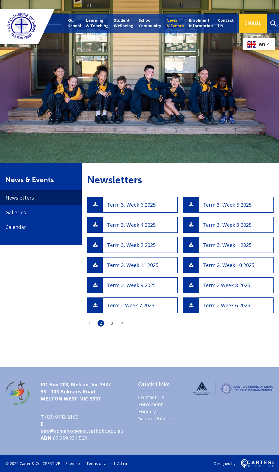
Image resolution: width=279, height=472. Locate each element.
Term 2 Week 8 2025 (226, 285)
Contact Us (226, 23)
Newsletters (19, 197)
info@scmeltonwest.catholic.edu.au (82, 431)
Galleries (15, 212)
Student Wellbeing (124, 23)
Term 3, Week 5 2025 (227, 204)
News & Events (175, 23)
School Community (150, 23)
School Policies (155, 418)
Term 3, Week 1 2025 (227, 245)
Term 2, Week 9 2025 (131, 285)
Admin (122, 463)
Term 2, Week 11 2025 (132, 265)
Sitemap (72, 463)
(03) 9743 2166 (61, 417)
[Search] (273, 23)
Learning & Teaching (97, 23)
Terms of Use (98, 463)
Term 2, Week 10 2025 (228, 265)
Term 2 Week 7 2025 (130, 305)
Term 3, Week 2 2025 (131, 245)
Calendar (15, 227)
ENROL (252, 23)
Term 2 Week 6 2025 (226, 305)
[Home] (17, 403)
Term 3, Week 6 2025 (131, 204)
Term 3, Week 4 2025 (131, 225)
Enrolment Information (201, 23)
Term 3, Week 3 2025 (227, 225)
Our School (74, 23)
